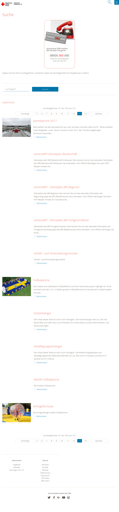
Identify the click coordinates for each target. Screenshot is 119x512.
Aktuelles (16, 467)
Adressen (45, 465)
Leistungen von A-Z (16, 470)
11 (68, 113)
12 (74, 113)
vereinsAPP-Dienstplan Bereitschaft (55, 154)
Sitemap (45, 470)
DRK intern (45, 481)
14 (85, 113)
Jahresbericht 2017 (45, 121)
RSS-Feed (45, 478)
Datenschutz (45, 473)
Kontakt (45, 467)
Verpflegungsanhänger (48, 346)
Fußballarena (41, 280)
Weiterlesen (41, 137)
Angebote (16, 465)
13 (79, 113)
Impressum (45, 475)
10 (62, 113)
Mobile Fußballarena (46, 379)
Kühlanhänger (42, 313)
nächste (98, 113)
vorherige (25, 113)
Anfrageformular (43, 406)
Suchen (45, 89)
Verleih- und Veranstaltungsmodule (56, 253)
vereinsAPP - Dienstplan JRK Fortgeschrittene (61, 220)
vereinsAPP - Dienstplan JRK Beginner (57, 187)
